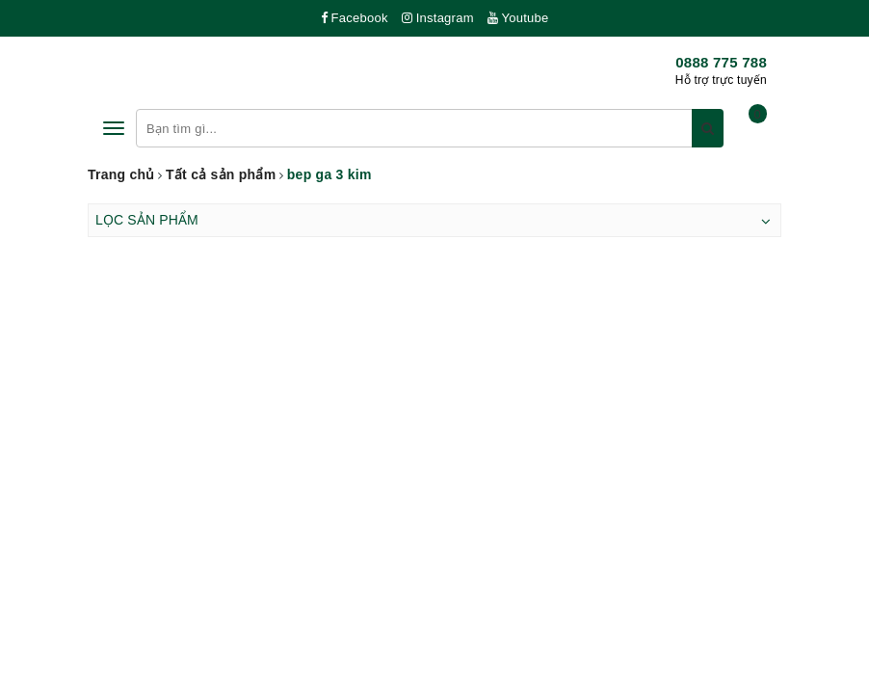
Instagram (438, 18)
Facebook (354, 18)
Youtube (518, 18)
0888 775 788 (721, 62)
